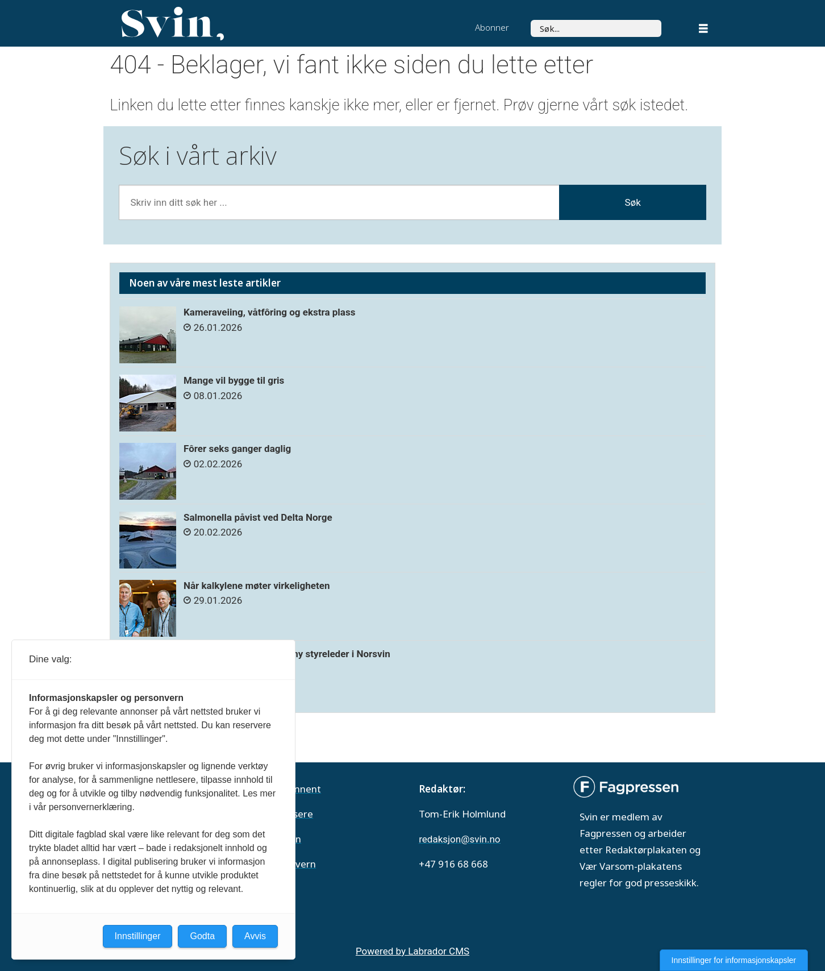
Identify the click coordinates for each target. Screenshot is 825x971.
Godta (202, 936)
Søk (530, 19)
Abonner (492, 27)
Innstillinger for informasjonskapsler (734, 960)
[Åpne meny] (703, 30)
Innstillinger (138, 936)
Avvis (255, 936)
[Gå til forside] (173, 24)
